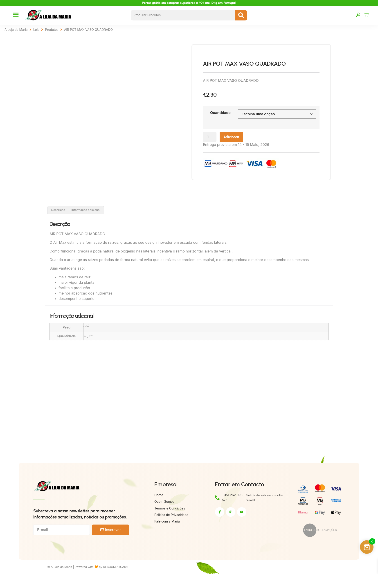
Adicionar (250, 137)
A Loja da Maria (16, 29)
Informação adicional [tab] (85, 210)
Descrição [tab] (58, 210)
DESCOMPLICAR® (115, 567)
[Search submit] (241, 15)
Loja (36, 29)
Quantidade (235, 112)
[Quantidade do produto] (225, 137)
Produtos (51, 29)
